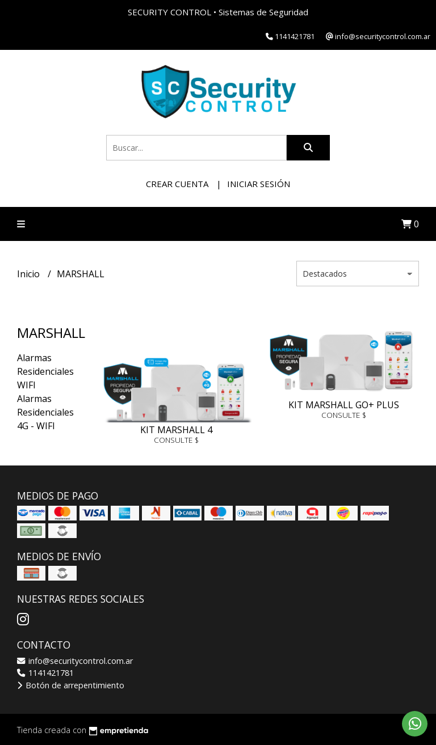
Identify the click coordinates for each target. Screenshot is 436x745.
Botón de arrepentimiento (70, 685)
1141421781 (45, 672)
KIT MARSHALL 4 (176, 430)
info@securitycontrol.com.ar (75, 660)
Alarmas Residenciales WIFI (45, 371)
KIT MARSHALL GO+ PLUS (343, 405)
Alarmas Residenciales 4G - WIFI (45, 412)
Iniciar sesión (258, 183)
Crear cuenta (177, 183)
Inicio (29, 274)
